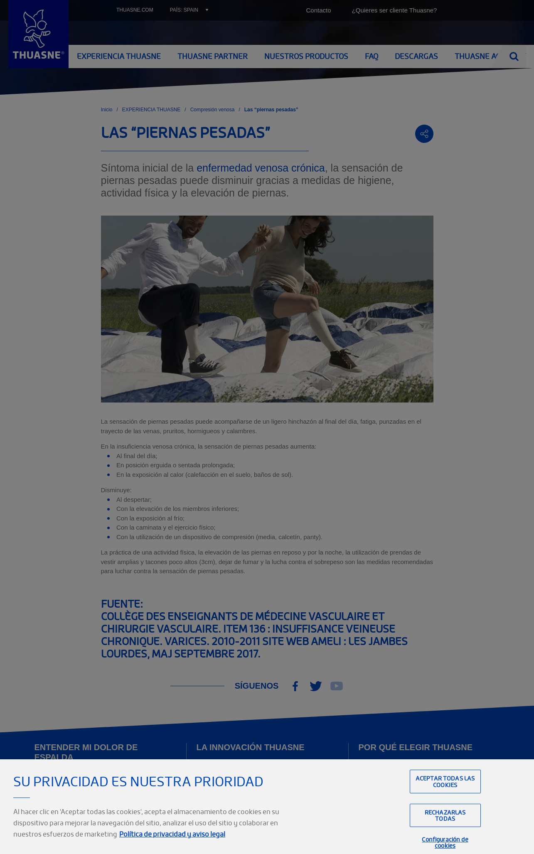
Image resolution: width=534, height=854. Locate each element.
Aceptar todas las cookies (445, 794)
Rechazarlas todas (445, 828)
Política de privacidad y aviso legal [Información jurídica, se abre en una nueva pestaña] (172, 847)
